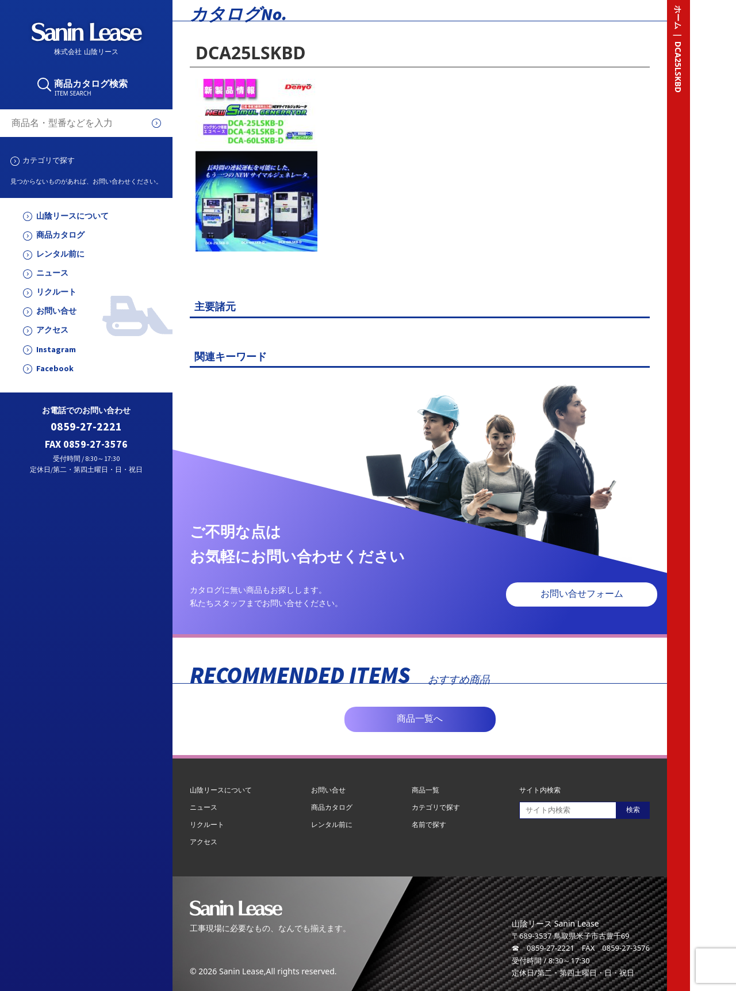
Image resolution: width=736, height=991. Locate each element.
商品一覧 (425, 790)
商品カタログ (60, 235)
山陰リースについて (72, 216)
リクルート (56, 292)
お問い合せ (56, 311)
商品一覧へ (420, 718)
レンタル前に (60, 254)
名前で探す (429, 824)
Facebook (55, 368)
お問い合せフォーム (581, 594)
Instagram (56, 349)
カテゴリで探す (48, 160)
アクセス (52, 330)
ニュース (52, 273)
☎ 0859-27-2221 (543, 948)
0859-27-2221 (86, 426)
